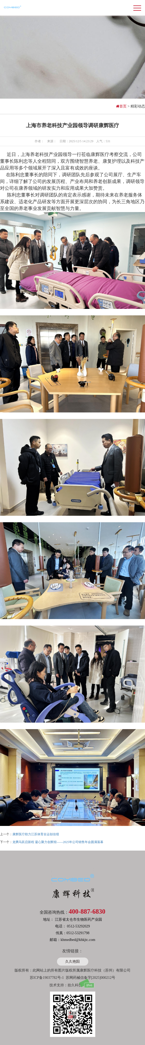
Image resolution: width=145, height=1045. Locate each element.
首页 (122, 106)
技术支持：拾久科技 (65, 985)
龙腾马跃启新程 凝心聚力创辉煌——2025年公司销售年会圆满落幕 (57, 842)
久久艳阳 (72, 961)
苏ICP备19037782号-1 (47, 978)
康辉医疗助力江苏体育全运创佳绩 (35, 834)
